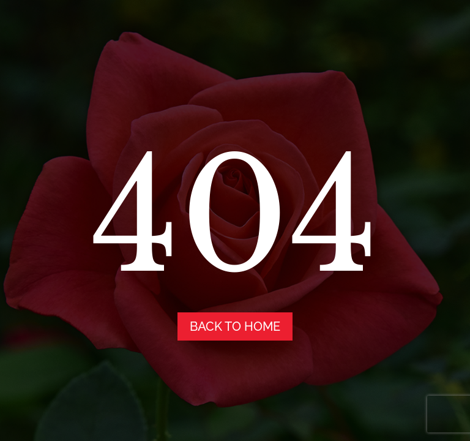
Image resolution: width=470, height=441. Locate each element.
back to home (235, 326)
